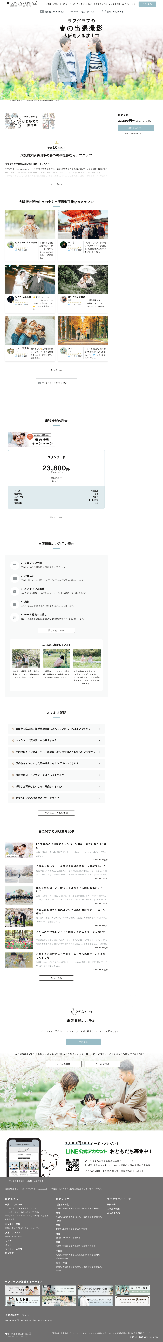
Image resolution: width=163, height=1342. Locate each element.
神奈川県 (98, 1218)
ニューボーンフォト (13, 1209)
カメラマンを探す (84, 4)
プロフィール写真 (13, 1250)
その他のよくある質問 (56, 813)
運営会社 (56, 1334)
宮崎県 (90, 1268)
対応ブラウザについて (147, 1334)
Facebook (33, 1321)
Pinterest (47, 1321)
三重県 (84, 1230)
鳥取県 (59, 1256)
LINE (40, 1321)
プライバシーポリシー (78, 1334)
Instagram (9, 1321)
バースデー (26, 1217)
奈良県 (84, 1247)
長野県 (59, 1230)
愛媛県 (59, 1259)
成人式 (14, 1237)
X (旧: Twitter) (21, 1321)
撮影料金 (111, 1205)
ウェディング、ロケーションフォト (26, 1229)
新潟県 (59, 1239)
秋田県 (84, 1209)
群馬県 (71, 1218)
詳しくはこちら (56, 518)
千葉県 (84, 1218)
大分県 (84, 1268)
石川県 (71, 1239)
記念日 (8, 1229)
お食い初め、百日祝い (30, 1213)
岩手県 (71, 1209)
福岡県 (59, 1268)
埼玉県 (78, 1218)
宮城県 (78, 1209)
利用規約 (64, 1334)
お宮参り (27, 1209)
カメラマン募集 (95, 1334)
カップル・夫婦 (12, 1225)
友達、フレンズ (12, 1233)
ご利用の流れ (52, 4)
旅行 (20, 1237)
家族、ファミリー (13, 1205)
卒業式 (8, 1237)
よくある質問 (114, 4)
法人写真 (9, 1254)
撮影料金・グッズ (67, 4)
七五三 (34, 1209)
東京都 (90, 1218)
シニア (8, 1242)
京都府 (65, 1247)
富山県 (65, 1239)
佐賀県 (65, 1268)
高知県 (65, 1259)
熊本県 (78, 1268)
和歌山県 (91, 1247)
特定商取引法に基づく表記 (126, 1334)
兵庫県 (78, 1247)
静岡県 (71, 1230)
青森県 (65, 1209)
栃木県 (65, 1218)
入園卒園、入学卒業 (39, 1217)
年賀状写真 (10, 1220)
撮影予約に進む (136, 128)
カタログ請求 (102, 1065)
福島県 (97, 1209)
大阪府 (71, 1247)
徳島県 (90, 1256)
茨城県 (59, 1218)
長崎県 (71, 1268)
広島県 (78, 1256)
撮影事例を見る (100, 4)
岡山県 (71, 1256)
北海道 (59, 1209)
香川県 (97, 1256)
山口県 (84, 1256)
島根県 (65, 1256)
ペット (8, 1246)
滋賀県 (59, 1247)
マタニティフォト (12, 1213)
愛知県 (78, 1230)
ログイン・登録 (128, 4)
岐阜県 (65, 1230)
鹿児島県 (98, 1268)
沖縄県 (59, 1272)
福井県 (78, 1239)
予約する (147, 4)
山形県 (90, 1209)
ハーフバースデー (12, 1217)
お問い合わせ (108, 1334)
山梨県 (59, 1221)
